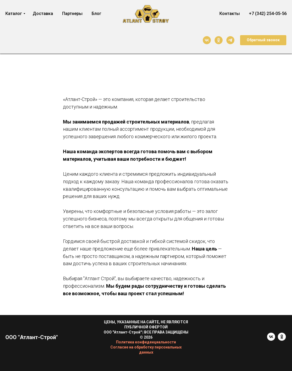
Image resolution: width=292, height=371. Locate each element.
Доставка (43, 13)
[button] (263, 40)
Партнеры (72, 13)
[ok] (219, 40)
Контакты (229, 13)
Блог (96, 13)
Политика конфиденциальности (146, 342)
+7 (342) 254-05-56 (268, 13)
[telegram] (230, 40)
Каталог (13, 13)
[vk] (207, 40)
